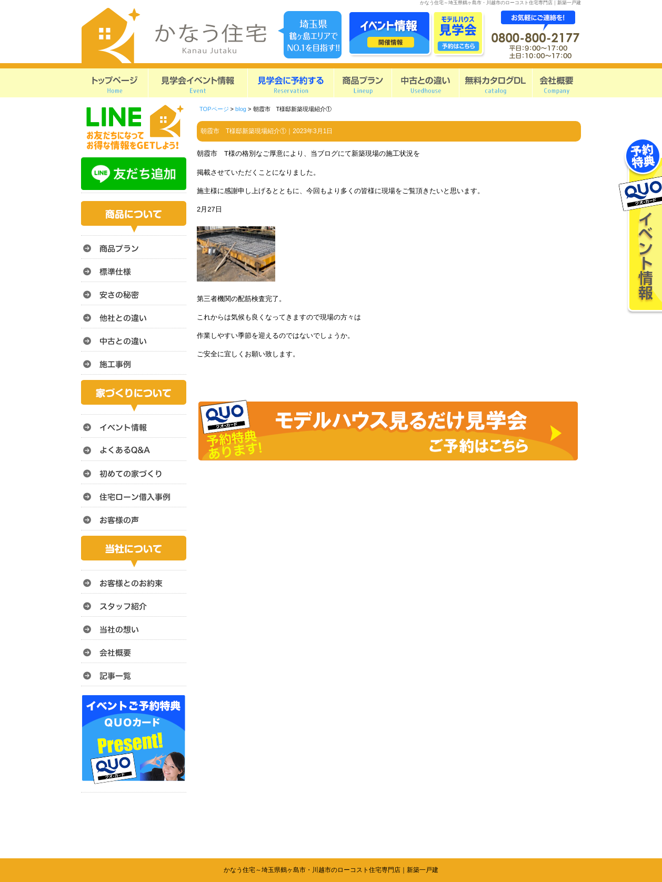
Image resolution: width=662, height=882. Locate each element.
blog (240, 109)
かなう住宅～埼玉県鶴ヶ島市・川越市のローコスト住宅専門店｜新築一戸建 (331, 870)
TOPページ (214, 109)
